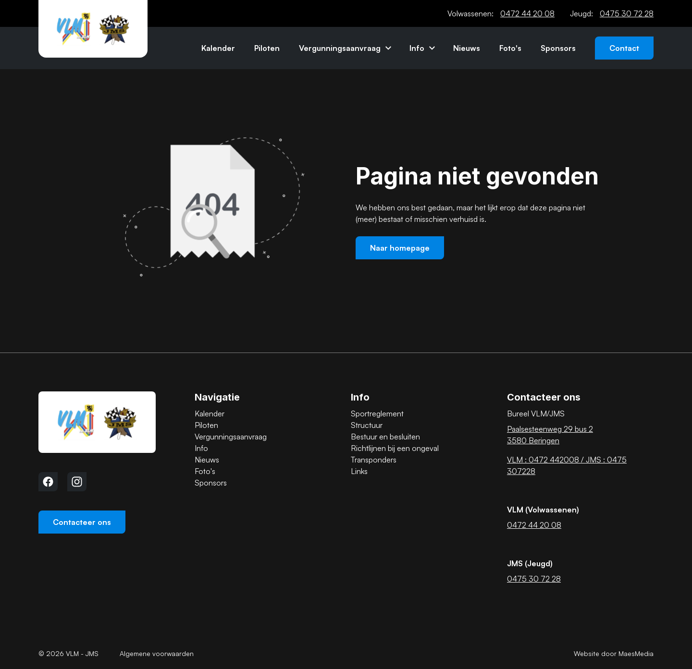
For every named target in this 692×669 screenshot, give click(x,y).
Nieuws (466, 48)
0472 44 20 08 (527, 13)
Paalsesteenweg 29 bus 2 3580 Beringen (550, 434)
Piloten (267, 48)
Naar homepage (400, 248)
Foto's (510, 48)
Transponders (373, 459)
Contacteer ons (82, 522)
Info (416, 48)
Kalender (218, 48)
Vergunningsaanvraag (340, 48)
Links (359, 471)
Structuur (367, 425)
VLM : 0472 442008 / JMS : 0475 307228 (567, 465)
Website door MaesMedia (614, 653)
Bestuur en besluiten (385, 436)
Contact (624, 48)
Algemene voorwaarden (157, 653)
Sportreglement (377, 413)
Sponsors (558, 48)
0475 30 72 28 (627, 13)
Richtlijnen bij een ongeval (395, 448)
